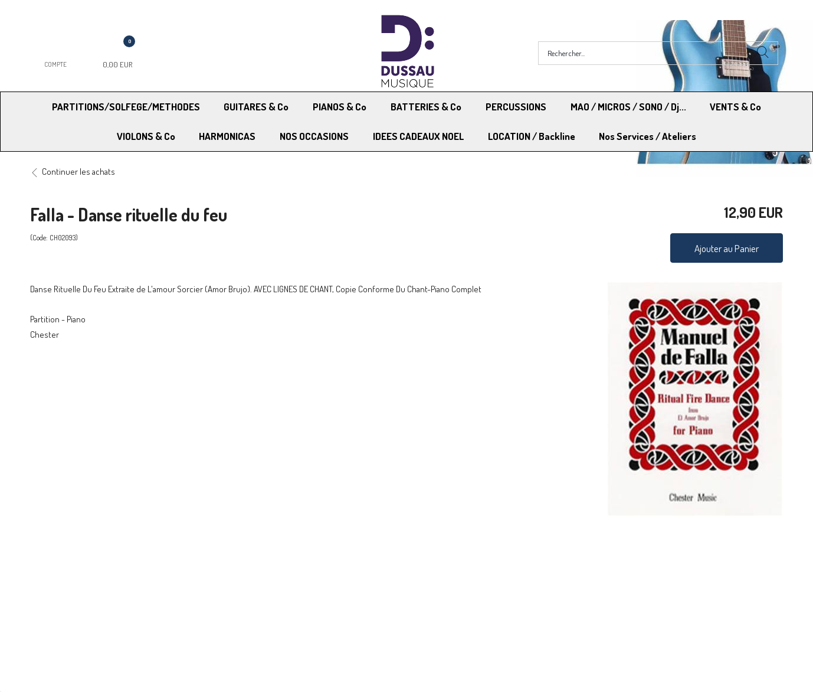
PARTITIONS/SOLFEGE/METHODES (126, 106)
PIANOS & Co (339, 106)
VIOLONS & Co (146, 136)
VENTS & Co (735, 106)
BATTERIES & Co (426, 106)
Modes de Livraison (75, 569)
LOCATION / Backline (531, 136)
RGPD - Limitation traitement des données (484, 584)
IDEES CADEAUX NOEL (418, 136)
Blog (601, 584)
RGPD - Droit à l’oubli (76, 584)
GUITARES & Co (256, 106)
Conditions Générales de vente (464, 569)
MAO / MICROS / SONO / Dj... (628, 106)
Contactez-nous (254, 584)
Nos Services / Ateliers (647, 136)
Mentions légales (624, 569)
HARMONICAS (227, 136)
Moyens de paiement (262, 569)
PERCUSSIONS (516, 106)
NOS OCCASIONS (314, 136)
